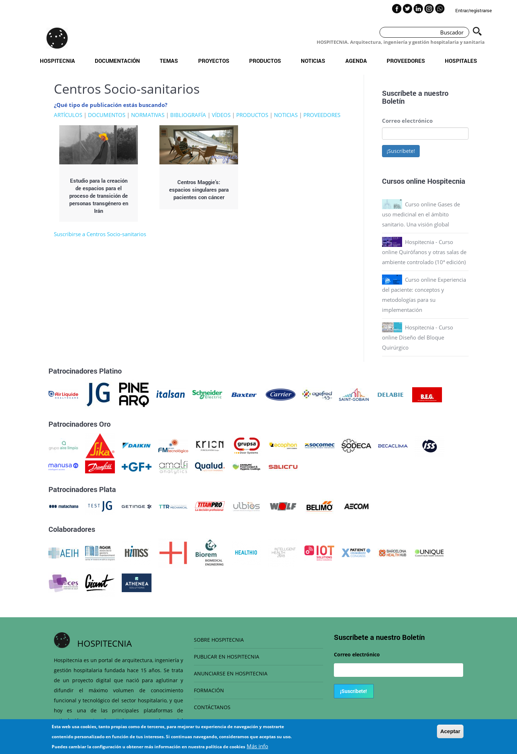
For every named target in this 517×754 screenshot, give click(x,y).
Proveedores (406, 60)
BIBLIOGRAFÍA (188, 114)
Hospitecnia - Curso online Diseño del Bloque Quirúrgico (417, 337)
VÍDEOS (221, 114)
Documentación (117, 60)
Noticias (313, 60)
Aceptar (450, 732)
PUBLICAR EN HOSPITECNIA (226, 656)
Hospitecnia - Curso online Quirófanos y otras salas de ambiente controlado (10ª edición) (424, 252)
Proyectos (213, 60)
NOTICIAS (286, 114)
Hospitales (461, 60)
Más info (257, 746)
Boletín (393, 101)
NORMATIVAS (147, 114)
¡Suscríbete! (401, 150)
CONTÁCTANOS (212, 707)
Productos (265, 60)
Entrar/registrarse (473, 10)
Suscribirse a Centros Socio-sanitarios (100, 234)
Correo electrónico (407, 120)
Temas (169, 60)
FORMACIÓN (209, 690)
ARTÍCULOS (68, 114)
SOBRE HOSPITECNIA (219, 639)
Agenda (356, 60)
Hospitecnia (57, 60)
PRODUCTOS (252, 114)
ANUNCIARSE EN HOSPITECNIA (230, 673)
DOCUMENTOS (106, 114)
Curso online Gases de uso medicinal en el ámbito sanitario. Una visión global (421, 214)
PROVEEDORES (321, 114)
